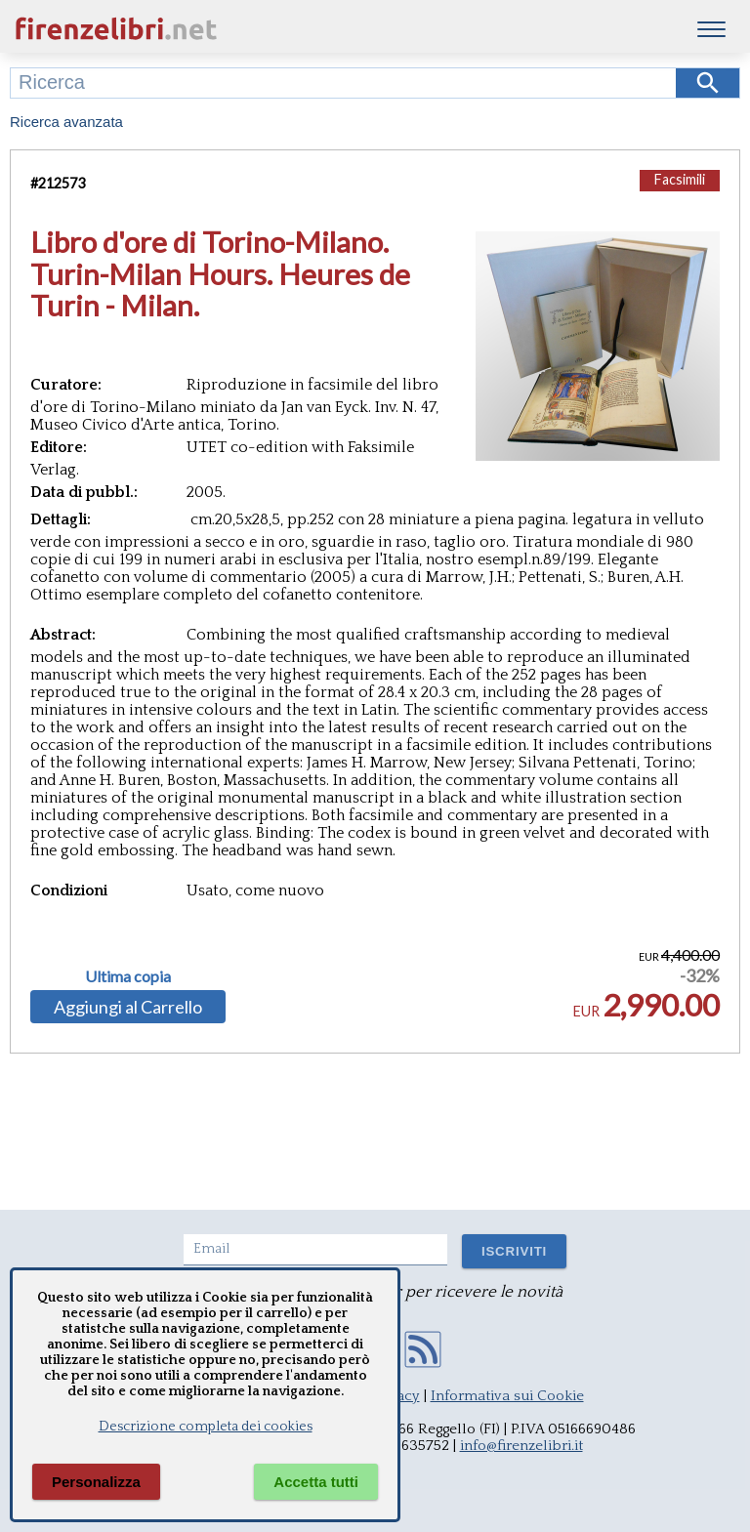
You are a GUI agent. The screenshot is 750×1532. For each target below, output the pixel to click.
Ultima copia (128, 976)
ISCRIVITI (514, 1251)
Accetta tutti (315, 1481)
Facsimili (679, 179)
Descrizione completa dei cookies (205, 1426)
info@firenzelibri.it (521, 1445)
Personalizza (96, 1481)
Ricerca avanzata (66, 121)
